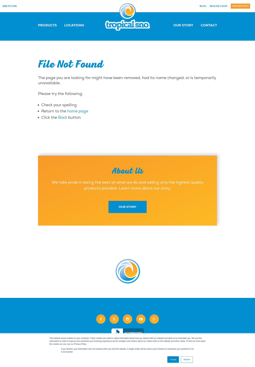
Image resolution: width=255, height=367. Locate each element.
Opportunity (240, 6)
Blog (203, 6)
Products (47, 25)
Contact (209, 25)
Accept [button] (173, 359)
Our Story (183, 25)
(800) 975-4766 (9, 6)
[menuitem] (50, 25)
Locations (74, 25)
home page (77, 111)
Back (62, 117)
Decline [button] (187, 359)
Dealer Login (219, 6)
